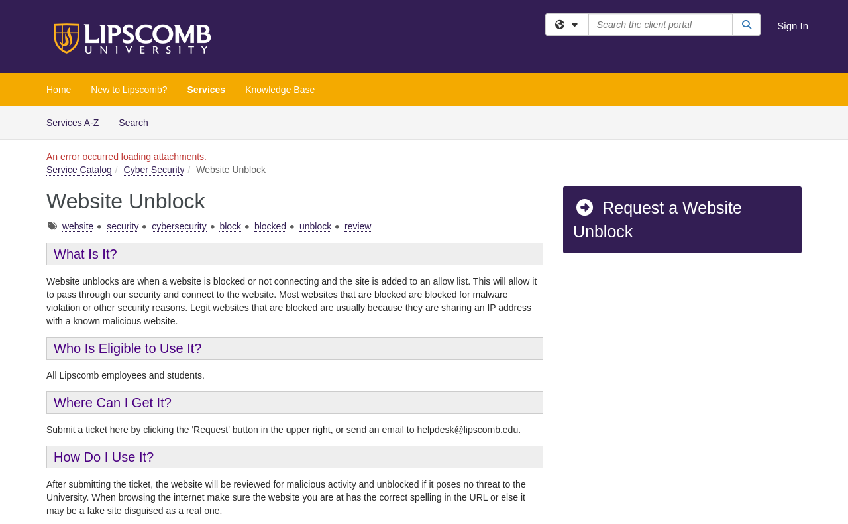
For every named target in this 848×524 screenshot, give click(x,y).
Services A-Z (72, 122)
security (122, 226)
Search (138, 121)
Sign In (792, 25)
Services (206, 89)
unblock (315, 226)
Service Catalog (79, 169)
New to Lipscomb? (129, 89)
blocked (270, 226)
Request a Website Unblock (657, 219)
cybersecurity (179, 226)
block (230, 226)
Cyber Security (154, 169)
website (77, 226)
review (357, 226)
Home (58, 89)
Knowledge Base (280, 89)
